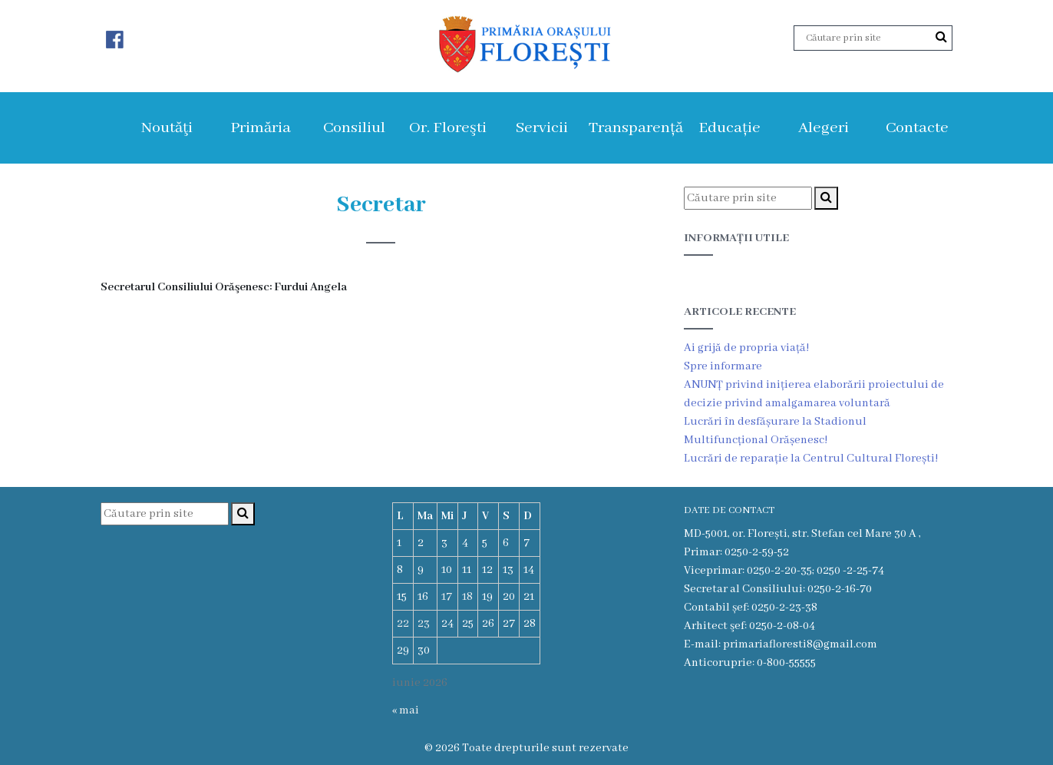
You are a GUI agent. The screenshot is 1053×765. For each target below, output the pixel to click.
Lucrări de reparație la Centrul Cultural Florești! (811, 458)
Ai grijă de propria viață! (746, 348)
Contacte (917, 127)
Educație (729, 127)
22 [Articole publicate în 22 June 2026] (403, 624)
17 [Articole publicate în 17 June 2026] (446, 597)
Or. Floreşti (448, 127)
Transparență (636, 127)
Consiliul (354, 127)
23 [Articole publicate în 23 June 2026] (424, 624)
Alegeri (823, 127)
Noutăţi (167, 127)
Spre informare (723, 366)
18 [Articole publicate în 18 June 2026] (467, 597)
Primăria (260, 127)
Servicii (542, 127)
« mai (405, 710)
